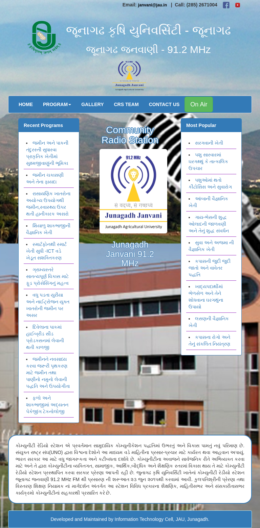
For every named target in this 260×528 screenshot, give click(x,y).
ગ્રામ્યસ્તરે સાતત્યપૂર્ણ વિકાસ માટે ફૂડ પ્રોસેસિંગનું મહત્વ (47, 276)
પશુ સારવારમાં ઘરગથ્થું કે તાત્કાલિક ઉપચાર (208, 161)
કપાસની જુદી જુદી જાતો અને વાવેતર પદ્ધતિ (210, 267)
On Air (198, 104)
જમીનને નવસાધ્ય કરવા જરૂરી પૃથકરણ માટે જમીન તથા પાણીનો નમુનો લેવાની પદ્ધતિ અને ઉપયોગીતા (48, 372)
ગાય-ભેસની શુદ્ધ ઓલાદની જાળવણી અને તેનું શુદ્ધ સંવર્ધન (209, 224)
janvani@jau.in (152, 5)
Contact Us (164, 104)
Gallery (92, 104)
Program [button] (57, 104)
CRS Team (126, 104)
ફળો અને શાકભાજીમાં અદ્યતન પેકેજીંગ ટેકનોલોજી (47, 404)
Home (26, 104)
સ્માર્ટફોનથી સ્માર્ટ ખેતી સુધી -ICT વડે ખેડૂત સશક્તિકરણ (46, 251)
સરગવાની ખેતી (209, 143)
